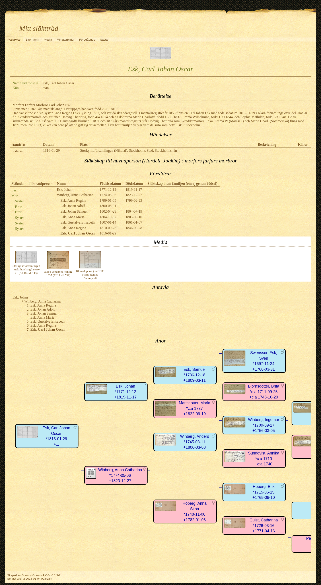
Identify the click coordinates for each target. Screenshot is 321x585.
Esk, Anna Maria (72, 217)
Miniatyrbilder (65, 39)
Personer (14, 39)
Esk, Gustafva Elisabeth (77, 222)
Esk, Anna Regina (73, 200)
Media (48, 39)
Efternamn (32, 39)
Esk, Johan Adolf (72, 206)
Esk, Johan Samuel (73, 211)
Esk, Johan (64, 189)
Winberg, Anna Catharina (75, 195)
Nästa (104, 39)
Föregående (87, 39)
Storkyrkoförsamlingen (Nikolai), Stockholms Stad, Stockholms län (128, 150)
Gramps (26, 575)
